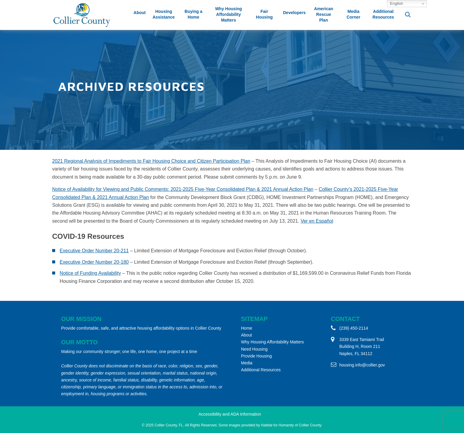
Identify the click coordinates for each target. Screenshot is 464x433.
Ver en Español (317, 221)
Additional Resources (383, 14)
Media (246, 362)
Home (246, 328)
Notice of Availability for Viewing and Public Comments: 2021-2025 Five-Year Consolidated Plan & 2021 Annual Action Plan (182, 189)
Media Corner (353, 14)
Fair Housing (264, 14)
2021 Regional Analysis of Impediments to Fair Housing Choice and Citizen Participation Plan (151, 161)
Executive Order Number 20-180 (94, 262)
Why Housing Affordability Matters (228, 14)
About (140, 12)
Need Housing (254, 349)
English (396, 3)
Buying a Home (193, 14)
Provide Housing (256, 356)
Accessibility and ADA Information (229, 414)
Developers (294, 12)
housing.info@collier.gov (362, 365)
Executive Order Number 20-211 (94, 250)
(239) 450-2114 (353, 328)
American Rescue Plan (323, 14)
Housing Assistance (164, 14)
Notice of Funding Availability (90, 273)
